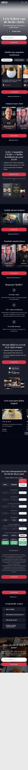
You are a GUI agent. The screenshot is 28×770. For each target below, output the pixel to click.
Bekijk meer (14, 597)
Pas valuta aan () (13, 550)
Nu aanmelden (14, 42)
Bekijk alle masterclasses (14, 278)
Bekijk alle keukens (14, 234)
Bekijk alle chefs (14, 140)
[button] (14, 609)
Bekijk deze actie (14, 174)
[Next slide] (26, 77)
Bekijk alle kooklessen (15, 96)
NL (22, 2)
